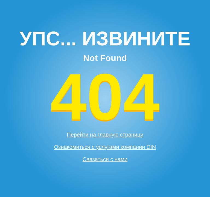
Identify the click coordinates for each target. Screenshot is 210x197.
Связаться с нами (105, 159)
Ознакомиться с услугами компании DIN (105, 147)
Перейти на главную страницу (105, 135)
